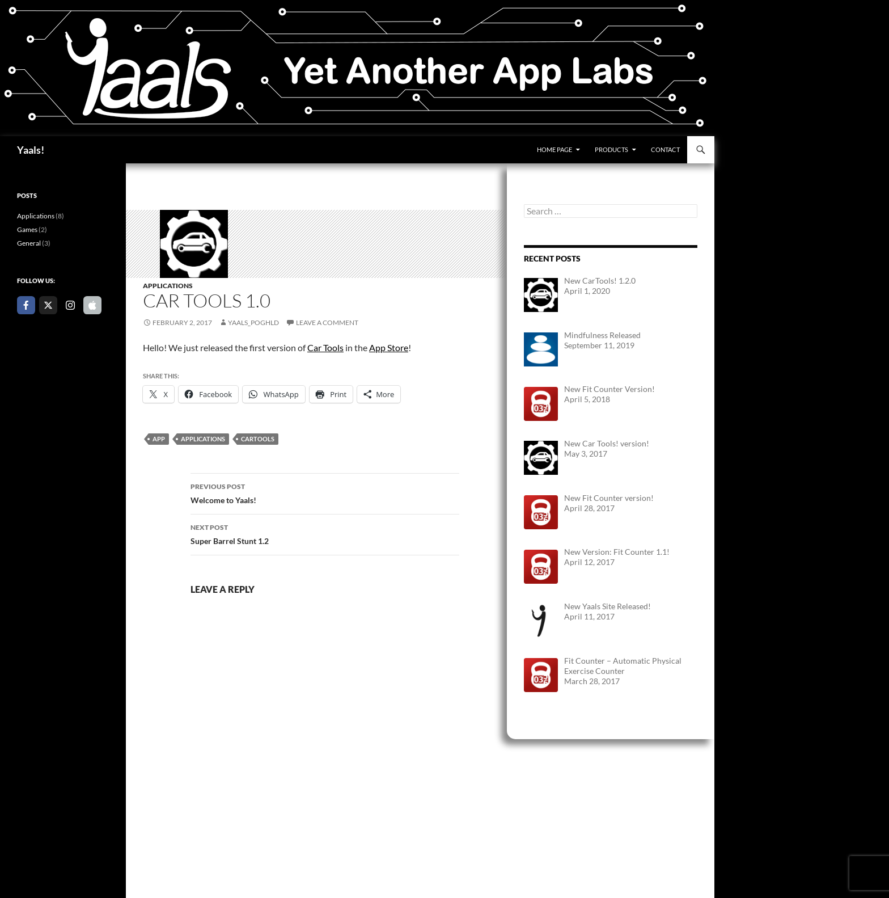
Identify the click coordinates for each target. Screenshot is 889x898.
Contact (665, 149)
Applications (168, 285)
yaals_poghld (253, 322)
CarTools (257, 438)
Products (611, 149)
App (159, 438)
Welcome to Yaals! (324, 492)
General (29, 243)
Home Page (554, 149)
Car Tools (325, 347)
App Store (388, 347)
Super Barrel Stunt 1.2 (324, 533)
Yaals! (30, 150)
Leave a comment (327, 322)
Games (27, 229)
